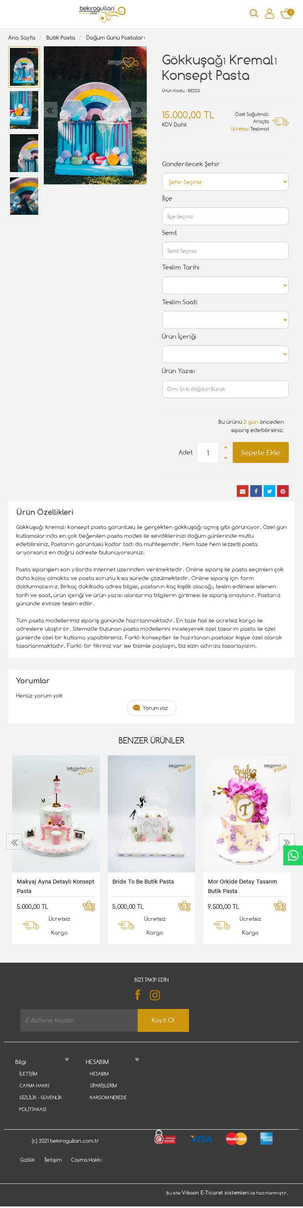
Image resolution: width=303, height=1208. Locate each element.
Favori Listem (106, 1109)
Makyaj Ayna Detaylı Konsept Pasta (55, 886)
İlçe (167, 198)
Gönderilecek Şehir (191, 164)
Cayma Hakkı (34, 1086)
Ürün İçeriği (179, 336)
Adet (186, 452)
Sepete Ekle (261, 452)
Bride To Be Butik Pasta (143, 881)
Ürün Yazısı (178, 371)
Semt (169, 233)
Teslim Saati (180, 302)
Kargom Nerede (108, 1097)
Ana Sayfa (22, 37)
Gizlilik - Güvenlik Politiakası (40, 1103)
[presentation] (51, 110)
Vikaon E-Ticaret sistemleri (215, 1205)
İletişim (28, 1074)
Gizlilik (27, 1171)
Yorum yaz (155, 708)
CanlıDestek (293, 855)
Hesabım (99, 1074)
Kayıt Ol (163, 1020)
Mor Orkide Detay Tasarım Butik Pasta (242, 886)
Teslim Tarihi (181, 267)
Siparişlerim (103, 1086)
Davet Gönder (36, 1121)
